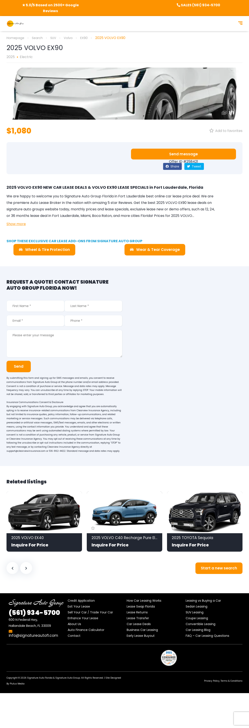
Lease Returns (137, 612)
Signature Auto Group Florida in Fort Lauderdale (104, 196)
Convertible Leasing (200, 624)
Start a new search (219, 568)
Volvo (72, 37)
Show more (16, 224)
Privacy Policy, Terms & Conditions (223, 681)
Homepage (16, 37)
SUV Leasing (194, 612)
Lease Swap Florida (141, 606)
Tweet (194, 166)
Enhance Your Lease (83, 618)
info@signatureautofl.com (33, 634)
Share (172, 166)
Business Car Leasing (142, 630)
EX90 (88, 37)
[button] (183, 154)
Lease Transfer (138, 618)
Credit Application (81, 601)
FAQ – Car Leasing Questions (207, 636)
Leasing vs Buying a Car (203, 601)
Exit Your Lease (79, 606)
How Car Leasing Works (144, 601)
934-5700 (34, 613)
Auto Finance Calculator (86, 630)
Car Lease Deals (139, 624)
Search (39, 37)
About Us (74, 624)
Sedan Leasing (196, 606)
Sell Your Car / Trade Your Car (90, 612)
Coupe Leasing (197, 618)
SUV (56, 37)
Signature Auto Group (67, 678)
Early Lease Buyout (141, 636)
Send (20, 366)
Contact (74, 636)
